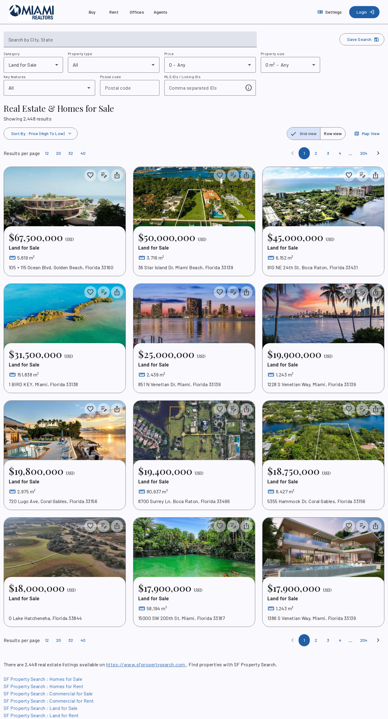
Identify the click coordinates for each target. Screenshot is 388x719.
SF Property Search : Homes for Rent (43, 686)
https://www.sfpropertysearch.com (146, 664)
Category (12, 53)
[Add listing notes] (104, 175)
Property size (272, 53)
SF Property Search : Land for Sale (41, 708)
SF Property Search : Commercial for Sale (48, 693)
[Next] (378, 153)
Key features (15, 77)
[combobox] (130, 41)
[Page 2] (316, 153)
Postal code (110, 77)
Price (169, 53)
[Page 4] (340, 153)
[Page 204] (363, 153)
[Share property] (117, 175)
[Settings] (330, 12)
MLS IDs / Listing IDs (182, 77)
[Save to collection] (90, 175)
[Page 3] (328, 153)
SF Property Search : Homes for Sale (43, 679)
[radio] (303, 134)
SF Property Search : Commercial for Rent (49, 701)
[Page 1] (304, 153)
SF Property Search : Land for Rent (41, 715)
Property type (80, 53)
